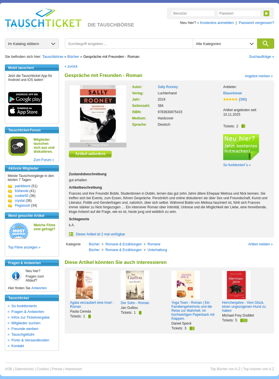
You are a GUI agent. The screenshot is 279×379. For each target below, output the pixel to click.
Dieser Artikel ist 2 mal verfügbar (97, 234)
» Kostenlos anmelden (215, 23)
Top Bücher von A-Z (225, 369)
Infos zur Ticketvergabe (30, 317)
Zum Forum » (44, 160)
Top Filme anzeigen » (24, 247)
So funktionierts (24, 306)
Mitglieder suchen (25, 323)
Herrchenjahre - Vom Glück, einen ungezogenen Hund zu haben (244, 307)
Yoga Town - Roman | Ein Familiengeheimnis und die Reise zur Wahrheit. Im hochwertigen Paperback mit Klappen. (192, 311)
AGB (8, 369)
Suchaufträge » (261, 56)
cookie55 (21, 196)
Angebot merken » (259, 76)
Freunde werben (24, 329)
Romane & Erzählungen (123, 244)
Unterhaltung (157, 250)
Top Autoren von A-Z (258, 369)
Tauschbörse (52, 56)
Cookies (43, 369)
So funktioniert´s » (237, 165)
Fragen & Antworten (27, 311)
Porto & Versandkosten (30, 340)
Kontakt (17, 346)
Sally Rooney (168, 87)
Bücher (73, 56)
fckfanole (21, 191)
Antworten (39, 288)
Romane (153, 244)
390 (243, 99)
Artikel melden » (260, 244)
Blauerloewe (232, 93)
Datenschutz (24, 369)
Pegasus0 (22, 205)
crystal (20, 201)
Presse (57, 369)
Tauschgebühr (23, 334)
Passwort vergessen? (256, 23)
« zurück (71, 66)
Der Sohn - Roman (135, 303)
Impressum (73, 369)
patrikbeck (22, 186)
